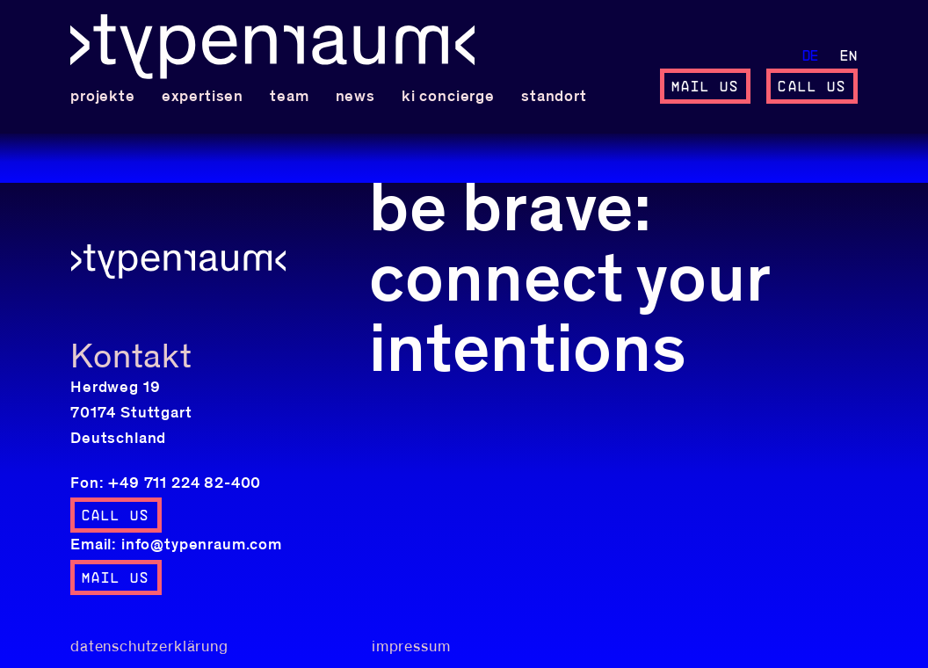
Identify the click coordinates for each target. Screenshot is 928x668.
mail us (705, 87)
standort (554, 97)
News (355, 97)
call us (812, 87)
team (289, 97)
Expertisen (202, 97)
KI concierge (448, 97)
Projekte (102, 97)
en (849, 56)
